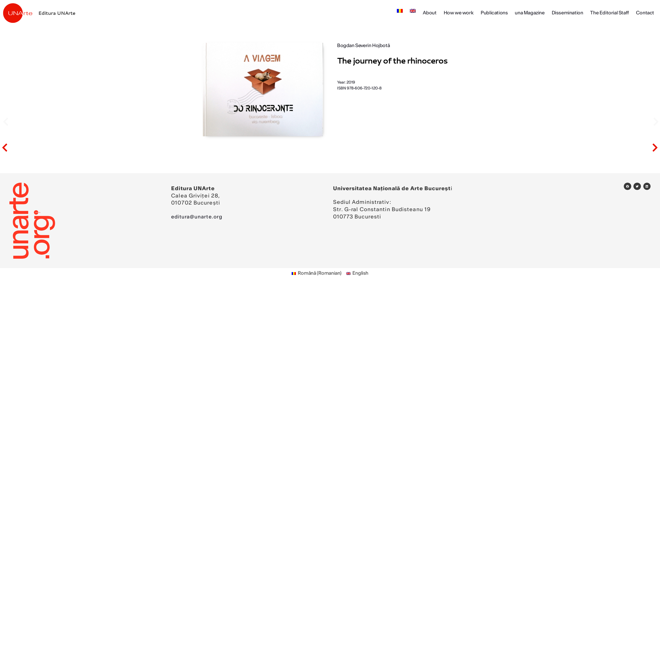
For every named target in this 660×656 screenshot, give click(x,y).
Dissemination (567, 13)
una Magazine (529, 13)
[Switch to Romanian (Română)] (316, 274)
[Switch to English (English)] (357, 274)
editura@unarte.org (198, 216)
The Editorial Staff (609, 13)
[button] (627, 186)
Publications (494, 13)
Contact (645, 13)
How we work (459, 13)
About (430, 13)
